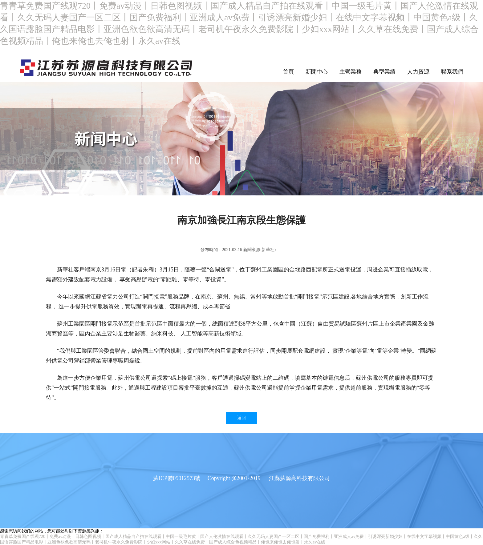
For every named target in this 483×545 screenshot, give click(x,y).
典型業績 (384, 72)
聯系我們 (452, 72)
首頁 (288, 72)
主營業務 (350, 72)
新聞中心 (317, 72)
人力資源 (418, 72)
